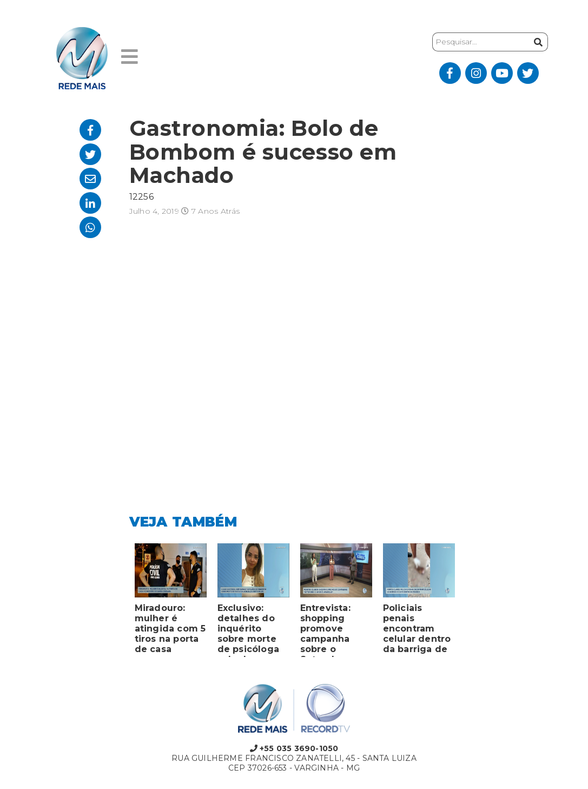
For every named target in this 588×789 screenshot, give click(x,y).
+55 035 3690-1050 (294, 748)
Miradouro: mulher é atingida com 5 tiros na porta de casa (170, 628)
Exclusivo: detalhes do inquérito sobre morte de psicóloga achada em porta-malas (248, 630)
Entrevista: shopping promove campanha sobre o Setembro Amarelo (325, 630)
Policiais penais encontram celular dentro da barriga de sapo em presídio (417, 630)
